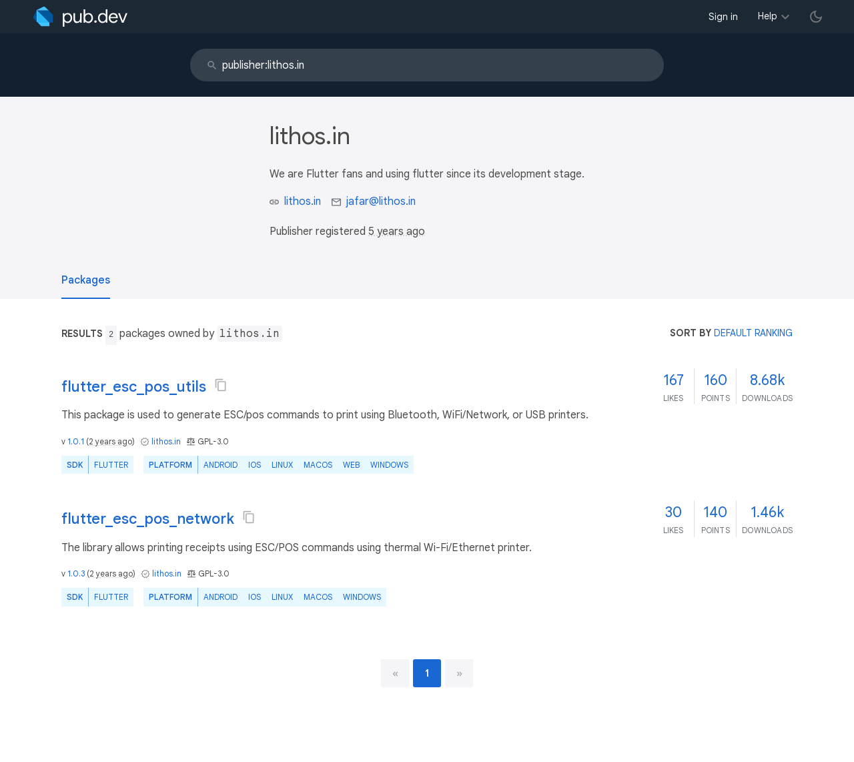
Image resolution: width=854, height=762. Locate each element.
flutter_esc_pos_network (147, 519)
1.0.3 (76, 573)
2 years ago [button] (110, 441)
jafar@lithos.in (381, 201)
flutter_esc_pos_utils (133, 387)
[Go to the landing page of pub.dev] (80, 17)
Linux (282, 465)
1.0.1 (75, 441)
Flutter (111, 465)
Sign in (723, 17)
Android (220, 465)
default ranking (753, 333)
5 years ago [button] (396, 231)
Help (767, 16)
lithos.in (302, 201)
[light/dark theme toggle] (816, 17)
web (351, 465)
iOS (254, 465)
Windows (389, 465)
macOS (318, 465)
